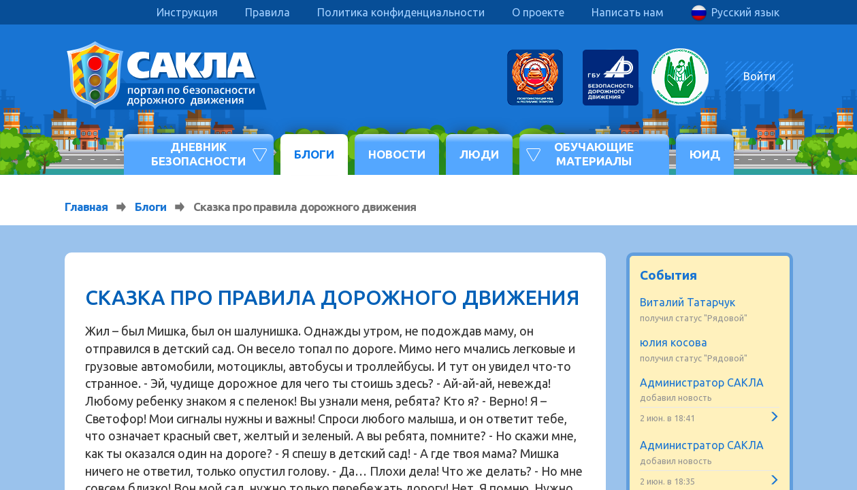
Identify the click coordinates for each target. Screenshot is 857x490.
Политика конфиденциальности (401, 12)
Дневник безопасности (198, 153)
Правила (267, 12)
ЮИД (705, 154)
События (668, 274)
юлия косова (673, 342)
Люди (479, 154)
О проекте (538, 12)
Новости (396, 154)
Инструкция (187, 12)
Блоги (314, 154)
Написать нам (628, 12)
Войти (759, 76)
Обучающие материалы (594, 153)
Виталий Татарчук (687, 302)
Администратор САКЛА (702, 382)
